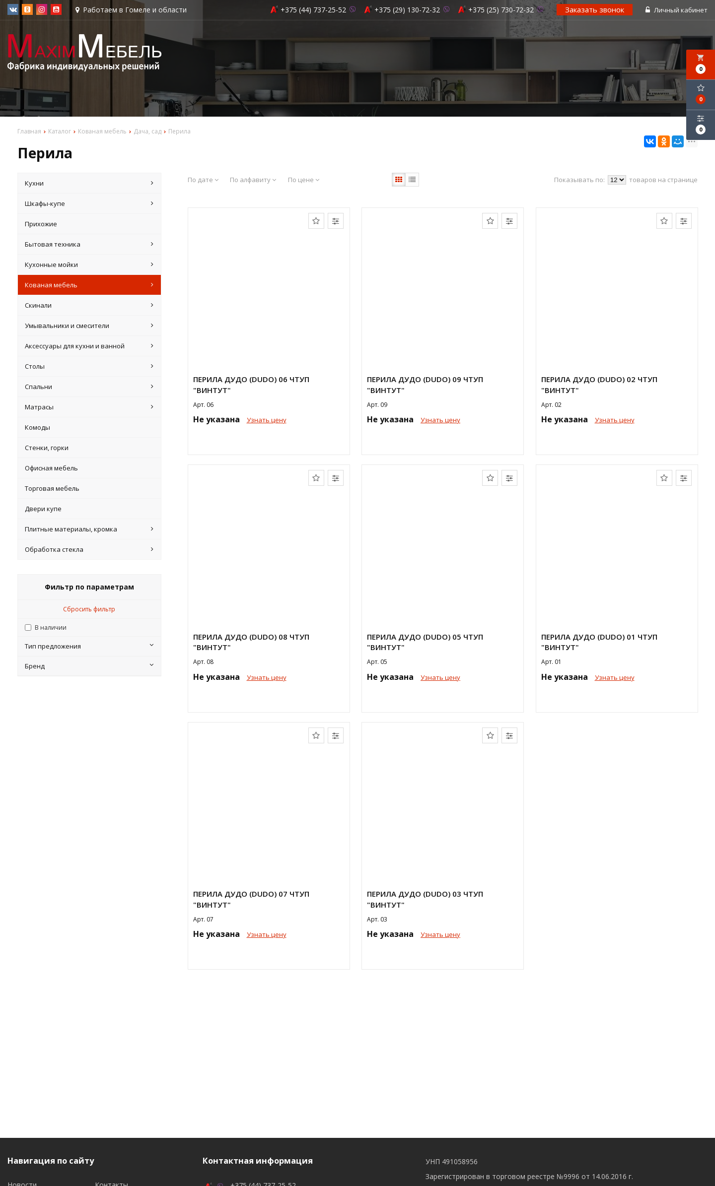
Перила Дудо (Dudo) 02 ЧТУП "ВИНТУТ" (599, 384)
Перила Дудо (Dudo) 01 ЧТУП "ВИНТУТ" (599, 642)
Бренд (89, 665)
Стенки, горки (47, 447)
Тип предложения (89, 646)
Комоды (37, 427)
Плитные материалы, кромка (89, 529)
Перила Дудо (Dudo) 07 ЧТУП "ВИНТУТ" (251, 899)
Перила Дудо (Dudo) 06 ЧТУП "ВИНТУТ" (251, 384)
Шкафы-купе (89, 203)
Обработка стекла (89, 549)
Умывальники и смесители (89, 325)
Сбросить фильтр (89, 609)
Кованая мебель (89, 285)
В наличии (51, 627)
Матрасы (89, 407)
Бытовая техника (89, 244)
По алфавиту (253, 179)
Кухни (89, 183)
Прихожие (41, 223)
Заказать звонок (594, 9)
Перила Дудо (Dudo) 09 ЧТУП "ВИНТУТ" (425, 384)
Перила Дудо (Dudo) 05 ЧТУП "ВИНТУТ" (425, 642)
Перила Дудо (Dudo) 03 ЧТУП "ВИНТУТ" (425, 899)
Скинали (89, 305)
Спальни (89, 387)
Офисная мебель (51, 467)
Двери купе (43, 508)
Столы (89, 366)
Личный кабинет (676, 9)
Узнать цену (266, 419)
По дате (203, 179)
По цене (303, 179)
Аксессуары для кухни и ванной (89, 346)
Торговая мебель (52, 488)
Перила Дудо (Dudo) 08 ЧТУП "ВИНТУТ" (251, 642)
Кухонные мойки (89, 264)
